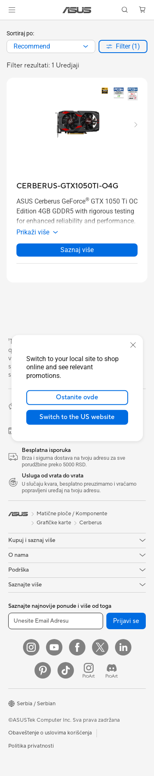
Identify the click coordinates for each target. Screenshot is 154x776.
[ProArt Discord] (111, 670)
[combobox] (51, 46)
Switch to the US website (77, 417)
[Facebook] (77, 647)
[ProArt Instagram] (88, 670)
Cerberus (90, 522)
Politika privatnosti (31, 746)
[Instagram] (31, 647)
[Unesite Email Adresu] (55, 621)
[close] (133, 344)
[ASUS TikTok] (65, 670)
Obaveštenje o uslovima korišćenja (50, 733)
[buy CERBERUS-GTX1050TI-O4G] (67, 186)
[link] (77, 10)
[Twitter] (100, 647)
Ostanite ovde (77, 397)
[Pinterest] (42, 670)
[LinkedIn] (123, 647)
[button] (12, 10)
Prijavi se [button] (126, 621)
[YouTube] (54, 647)
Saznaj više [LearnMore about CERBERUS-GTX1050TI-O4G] (77, 250)
